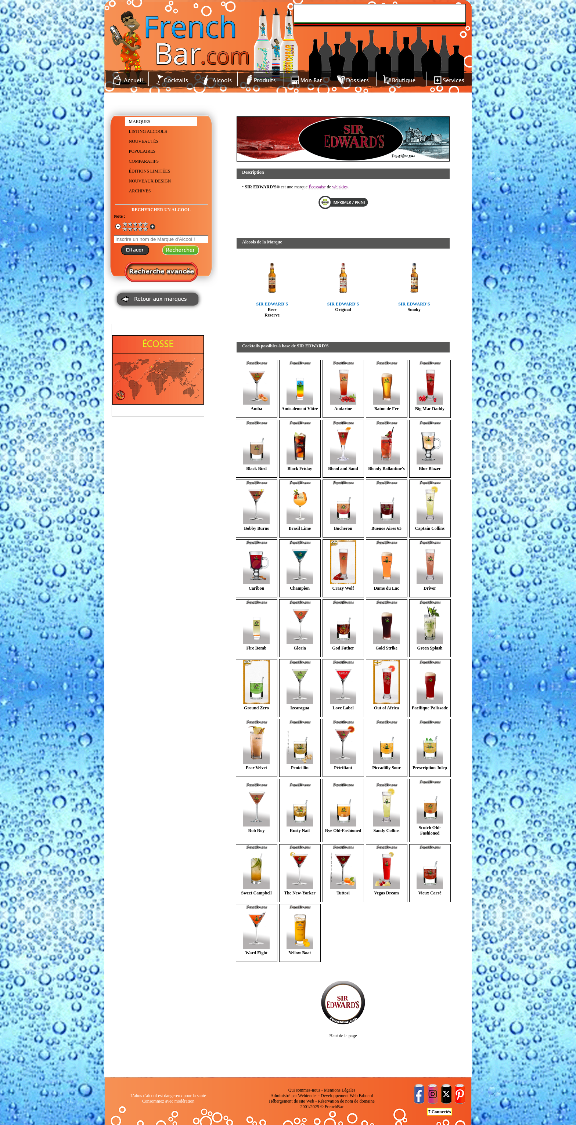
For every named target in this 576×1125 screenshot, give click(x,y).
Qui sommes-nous (304, 1090)
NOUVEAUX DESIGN (150, 181)
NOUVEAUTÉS (144, 141)
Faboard (366, 1095)
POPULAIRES (142, 151)
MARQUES (140, 121)
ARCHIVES (140, 190)
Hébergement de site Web (291, 1101)
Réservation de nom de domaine (346, 1101)
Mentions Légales (340, 1090)
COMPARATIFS (144, 161)
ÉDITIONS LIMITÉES (149, 171)
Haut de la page (343, 1035)
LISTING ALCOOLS (148, 131)
